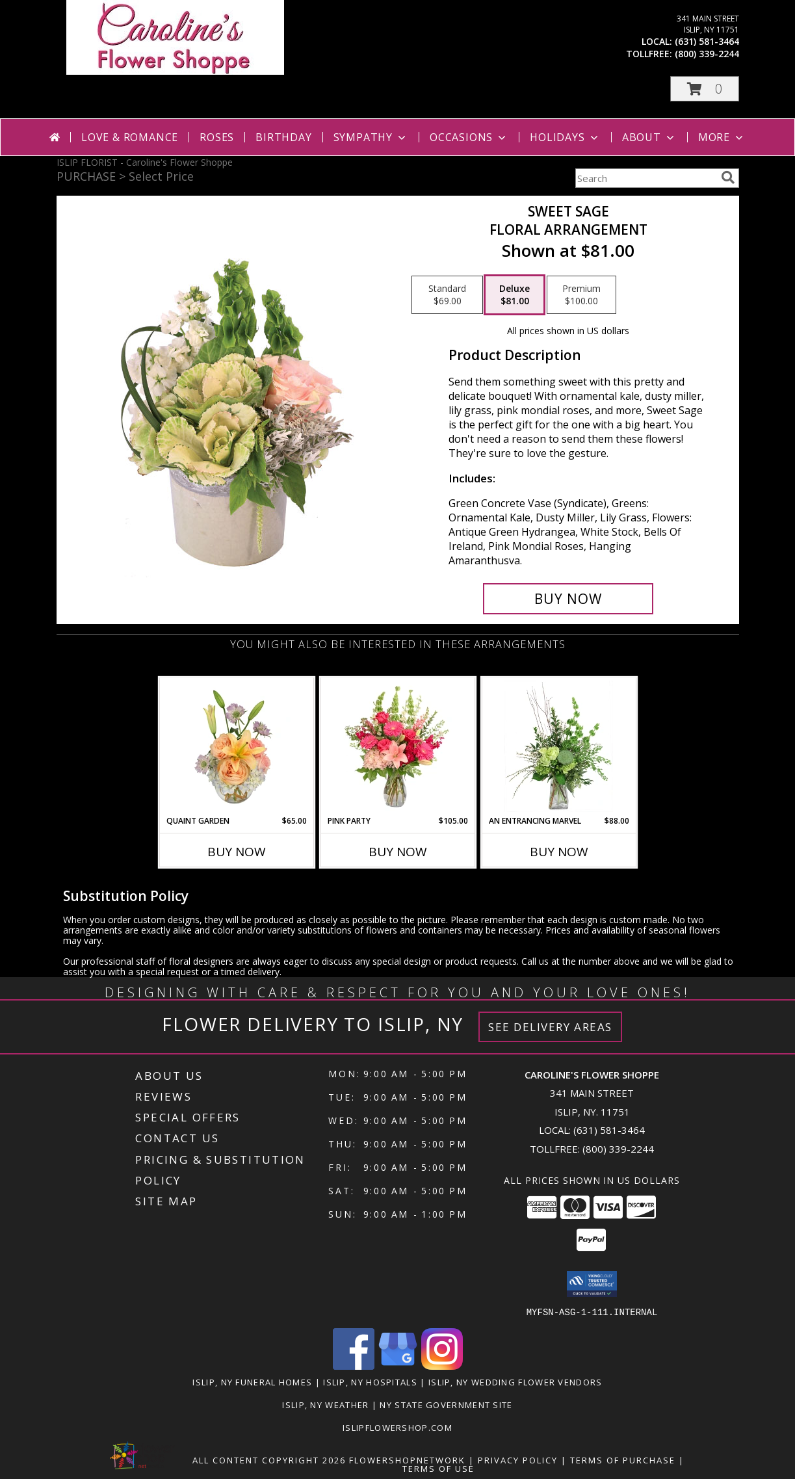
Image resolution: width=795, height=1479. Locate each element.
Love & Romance (129, 137)
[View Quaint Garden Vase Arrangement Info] (236, 746)
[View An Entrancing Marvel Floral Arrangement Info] (558, 746)
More (722, 137)
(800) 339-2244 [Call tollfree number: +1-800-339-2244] (707, 53)
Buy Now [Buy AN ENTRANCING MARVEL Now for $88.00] (559, 851)
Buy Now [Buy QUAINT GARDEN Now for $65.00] (236, 851)
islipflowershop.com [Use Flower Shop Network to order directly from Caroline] (397, 1427)
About (649, 137)
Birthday (283, 137)
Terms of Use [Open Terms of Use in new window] (438, 1468)
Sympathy (370, 137)
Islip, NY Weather (325, 1404)
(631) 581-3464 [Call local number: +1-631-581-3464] (707, 41)
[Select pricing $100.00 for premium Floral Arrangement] (581, 295)
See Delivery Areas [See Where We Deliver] (550, 1026)
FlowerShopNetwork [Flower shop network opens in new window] (407, 1459)
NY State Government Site (446, 1404)
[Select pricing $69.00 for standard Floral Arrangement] (447, 295)
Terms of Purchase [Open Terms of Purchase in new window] (622, 1459)
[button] (704, 88)
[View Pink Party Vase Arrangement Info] (397, 746)
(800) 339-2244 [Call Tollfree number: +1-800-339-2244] (618, 1148)
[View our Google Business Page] (398, 1365)
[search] (728, 177)
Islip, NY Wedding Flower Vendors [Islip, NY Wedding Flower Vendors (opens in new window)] (515, 1381)
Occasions (469, 137)
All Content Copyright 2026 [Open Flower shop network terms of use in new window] (269, 1459)
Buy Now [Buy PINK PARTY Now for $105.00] (398, 851)
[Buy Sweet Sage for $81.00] (568, 598)
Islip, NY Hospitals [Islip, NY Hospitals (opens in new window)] (370, 1381)
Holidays (565, 137)
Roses (217, 137)
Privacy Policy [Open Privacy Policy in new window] (518, 1459)
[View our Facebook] (353, 1365)
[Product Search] (645, 178)
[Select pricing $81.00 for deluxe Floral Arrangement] (514, 295)
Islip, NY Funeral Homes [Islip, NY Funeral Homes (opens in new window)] (252, 1381)
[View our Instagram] (442, 1365)
